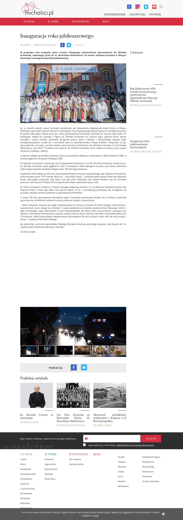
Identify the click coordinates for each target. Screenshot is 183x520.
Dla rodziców (75, 459)
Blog (106, 21)
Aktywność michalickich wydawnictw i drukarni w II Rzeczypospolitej (109, 417)
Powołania (147, 476)
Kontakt (121, 481)
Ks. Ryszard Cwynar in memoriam (36, 416)
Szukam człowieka (150, 481)
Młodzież (122, 466)
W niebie (53, 21)
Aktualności (123, 485)
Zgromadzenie (115, 14)
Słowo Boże (50, 478)
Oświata (121, 461)
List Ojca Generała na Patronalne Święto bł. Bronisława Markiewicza (73, 417)
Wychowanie (80, 21)
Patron (155, 14)
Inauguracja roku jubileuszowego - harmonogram (140, 143)
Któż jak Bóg (148, 466)
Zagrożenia (50, 463)
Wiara (23, 463)
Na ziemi (28, 21)
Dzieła (121, 471)
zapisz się (151, 438)
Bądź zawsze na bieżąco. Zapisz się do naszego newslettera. (48, 438)
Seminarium (147, 471)
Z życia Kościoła (76, 425)
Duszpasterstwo (28, 473)
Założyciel (137, 14)
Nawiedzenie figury (151, 456)
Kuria (120, 476)
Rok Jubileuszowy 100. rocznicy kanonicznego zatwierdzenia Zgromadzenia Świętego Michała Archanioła (144, 94)
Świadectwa (25, 468)
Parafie (121, 456)
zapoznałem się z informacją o (121, 444)
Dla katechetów (76, 463)
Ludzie (34, 421)
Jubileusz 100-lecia (151, 104)
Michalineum (148, 461)
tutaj (95, 515)
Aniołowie (49, 459)
